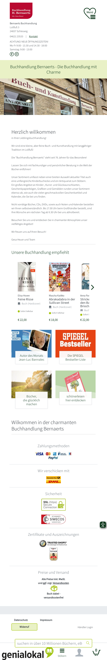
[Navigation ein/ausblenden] (79, 653)
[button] (62, 654)
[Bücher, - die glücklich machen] (31, 398)
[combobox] (49, 643)
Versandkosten (61, 583)
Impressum (46, 620)
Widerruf (24, 627)
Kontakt (33, 36)
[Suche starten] (88, 643)
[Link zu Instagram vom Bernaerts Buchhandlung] (17, 54)
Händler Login (85, 627)
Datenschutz (21, 620)
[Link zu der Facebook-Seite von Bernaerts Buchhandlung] (12, 54)
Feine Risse (25, 299)
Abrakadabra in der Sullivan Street (62, 301)
